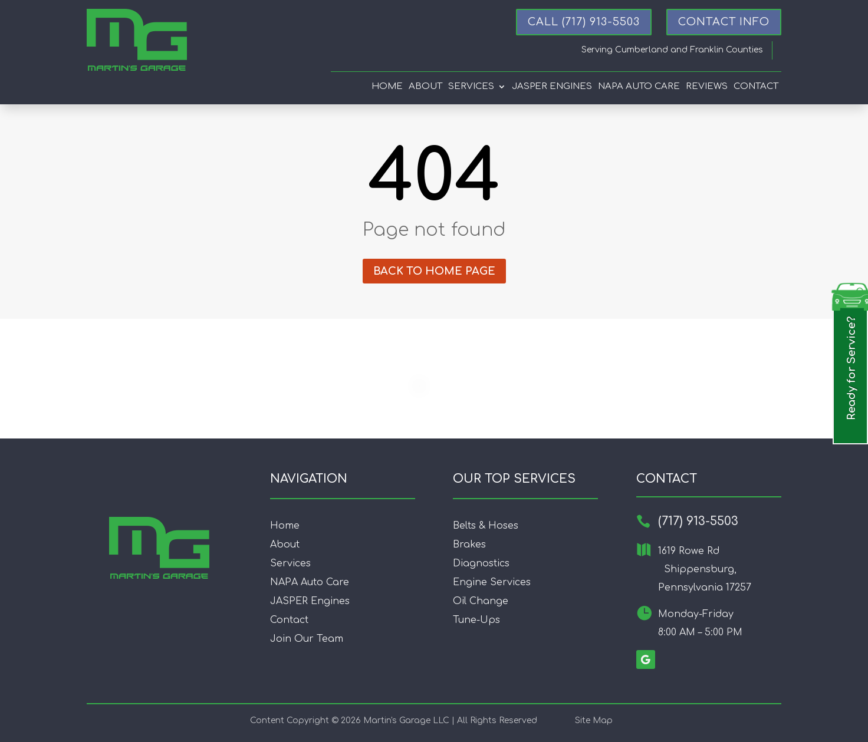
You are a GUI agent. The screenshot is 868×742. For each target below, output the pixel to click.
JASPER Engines (310, 601)
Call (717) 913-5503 (584, 22)
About (425, 87)
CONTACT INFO (724, 22)
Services (471, 87)
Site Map (594, 720)
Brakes (469, 544)
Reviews (707, 87)
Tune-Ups (476, 620)
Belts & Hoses (485, 525)
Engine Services (492, 582)
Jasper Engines (552, 87)
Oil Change (480, 601)
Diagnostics (481, 563)
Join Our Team (306, 639)
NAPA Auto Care (309, 582)
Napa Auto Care (639, 87)
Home (387, 87)
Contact (756, 87)
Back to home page (434, 271)
